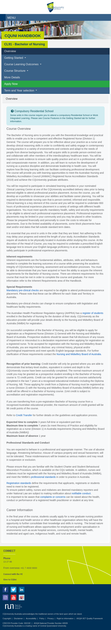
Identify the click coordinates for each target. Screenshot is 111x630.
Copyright (7, 618)
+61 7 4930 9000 (28, 568)
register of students (92, 313)
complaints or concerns (52, 496)
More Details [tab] (12, 77)
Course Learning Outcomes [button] (21, 64)
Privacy (50, 618)
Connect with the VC (13, 574)
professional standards (43, 477)
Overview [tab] (10, 51)
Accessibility (31, 618)
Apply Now (11, 83)
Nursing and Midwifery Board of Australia (79, 354)
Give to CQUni (9, 579)
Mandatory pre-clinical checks (22, 290)
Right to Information (65, 618)
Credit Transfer (24, 415)
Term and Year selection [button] (19, 90)
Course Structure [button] (15, 70)
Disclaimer (18, 618)
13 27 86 (7, 562)
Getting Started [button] (14, 57)
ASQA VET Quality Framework (89, 618)
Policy (41, 618)
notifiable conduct (81, 493)
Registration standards (18, 483)
